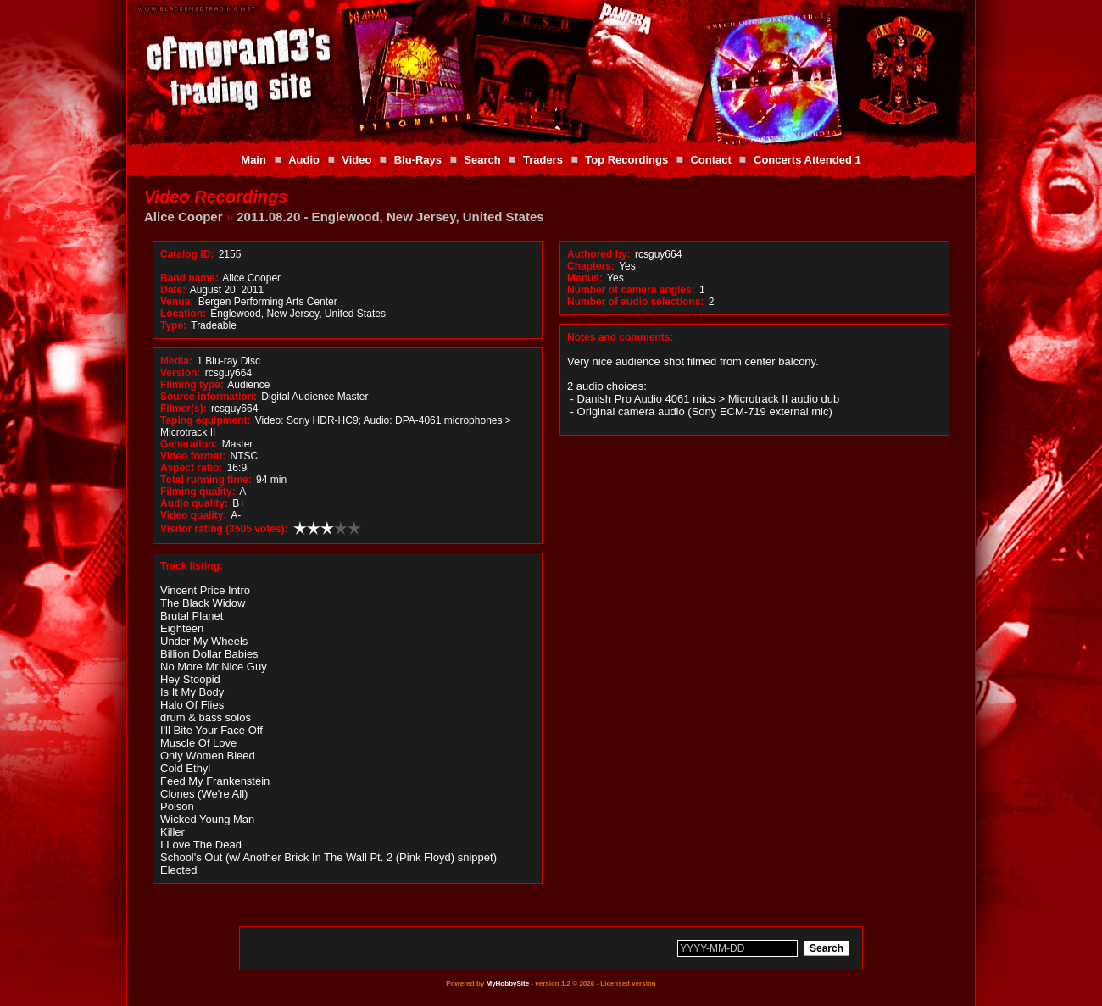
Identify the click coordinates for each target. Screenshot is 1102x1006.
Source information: (208, 397)
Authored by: (599, 254)
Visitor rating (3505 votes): (224, 529)
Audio (304, 159)
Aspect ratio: (191, 468)
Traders (543, 159)
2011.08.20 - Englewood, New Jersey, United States (390, 216)
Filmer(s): (183, 408)
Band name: (189, 278)
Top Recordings (626, 159)
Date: (173, 290)
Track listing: (191, 566)
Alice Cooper (183, 216)
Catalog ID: (187, 254)
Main (253, 159)
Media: (176, 361)
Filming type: (192, 385)
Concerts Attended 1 (807, 159)
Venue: (176, 302)
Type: (173, 325)
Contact (710, 159)
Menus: (585, 278)
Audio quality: (194, 503)
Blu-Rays (418, 159)
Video (356, 159)
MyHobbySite (507, 983)
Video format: (192, 456)
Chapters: (591, 266)
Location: (183, 314)
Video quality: (193, 515)
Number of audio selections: (635, 302)
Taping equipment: (205, 420)
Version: (180, 373)
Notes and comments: (620, 337)
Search (482, 159)
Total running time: (206, 480)
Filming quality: (198, 491)
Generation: (188, 444)
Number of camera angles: (631, 290)
